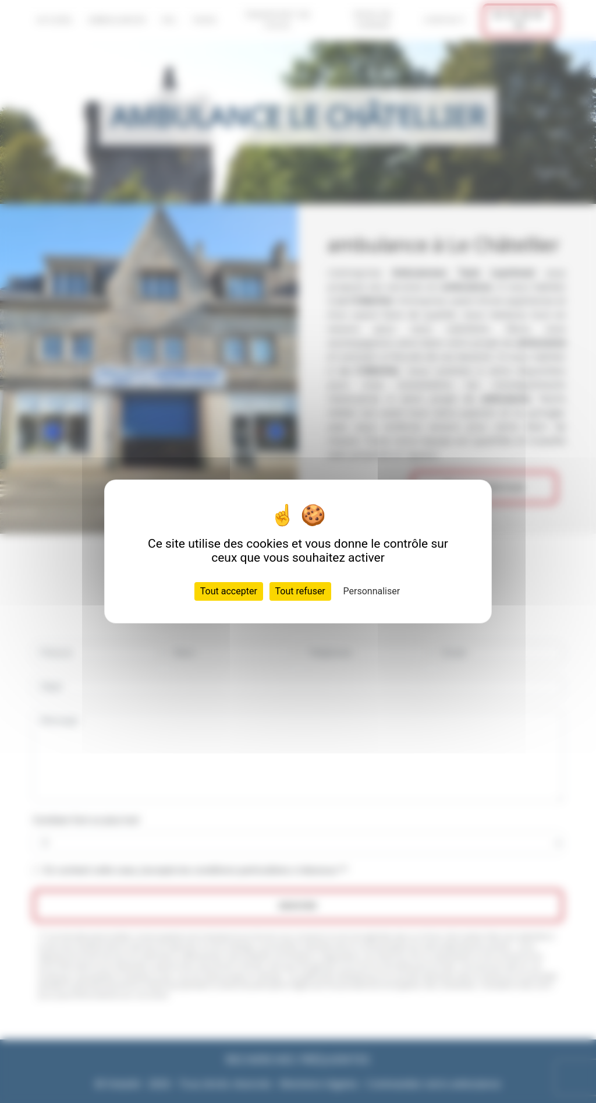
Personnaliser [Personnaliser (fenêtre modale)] (371, 591)
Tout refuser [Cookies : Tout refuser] (300, 591)
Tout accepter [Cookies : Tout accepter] (228, 591)
